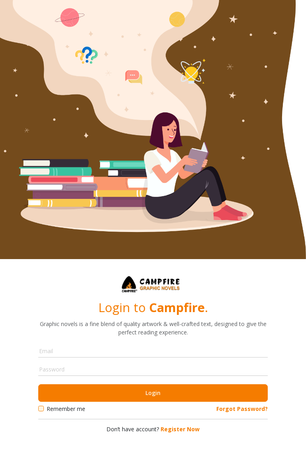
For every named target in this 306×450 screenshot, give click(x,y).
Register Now (179, 429)
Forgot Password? (242, 409)
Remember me (66, 409)
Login (153, 393)
